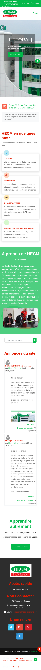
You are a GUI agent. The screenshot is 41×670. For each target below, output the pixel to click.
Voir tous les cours (20, 547)
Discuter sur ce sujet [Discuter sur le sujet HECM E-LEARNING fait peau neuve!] (25, 428)
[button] (23, 3)
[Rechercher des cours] (18, 340)
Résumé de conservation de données (17, 661)
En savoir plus (15, 54)
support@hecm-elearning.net (8, 13)
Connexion (35, 3)
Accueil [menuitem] (35, 13)
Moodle (34, 651)
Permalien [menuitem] (30, 424)
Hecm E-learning (14, 368)
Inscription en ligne (20, 589)
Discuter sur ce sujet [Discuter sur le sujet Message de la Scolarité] (25, 500)
